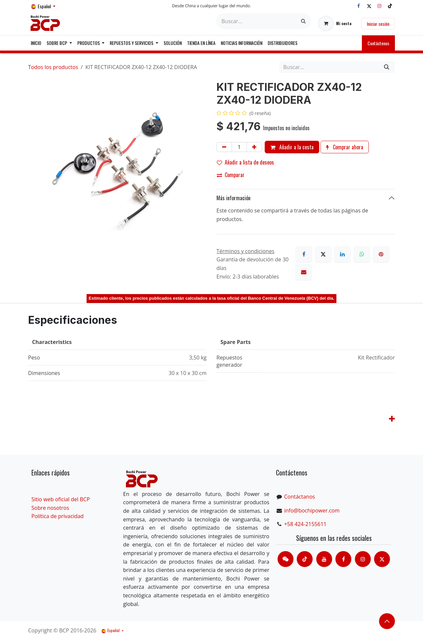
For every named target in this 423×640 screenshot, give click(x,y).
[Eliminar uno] (224, 147)
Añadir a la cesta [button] (292, 147)
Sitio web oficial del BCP (60, 499)
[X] (369, 6)
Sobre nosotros (50, 507)
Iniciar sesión (378, 23)
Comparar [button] (231, 175)
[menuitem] (36, 43)
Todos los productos (53, 67)
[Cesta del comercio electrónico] (335, 23)
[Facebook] (358, 6)
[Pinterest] (381, 254)
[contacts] (285, 559)
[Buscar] (303, 21)
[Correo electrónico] (304, 272)
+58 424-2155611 (305, 524)
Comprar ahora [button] (344, 147)
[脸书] (343, 559)
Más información (233, 198)
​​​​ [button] (387, 621)
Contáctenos (378, 43)
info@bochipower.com (312, 510)
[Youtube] (324, 559)
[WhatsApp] (362, 254)
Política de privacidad (57, 516)
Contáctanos (299, 496)
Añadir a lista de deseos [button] (245, 162)
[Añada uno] (254, 147)
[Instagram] (379, 6)
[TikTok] (390, 6)
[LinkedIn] (342, 254)
